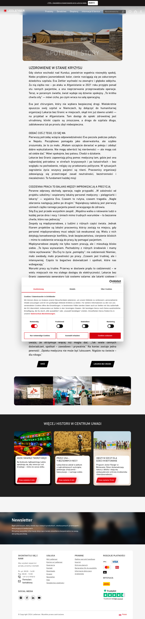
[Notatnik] (130, 11)
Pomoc (140, 8)
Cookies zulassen (105, 336)
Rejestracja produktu (112, 8)
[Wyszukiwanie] (123, 12)
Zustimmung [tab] (38, 289)
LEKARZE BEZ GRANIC (102, 364)
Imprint (78, 562)
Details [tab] (72, 289)
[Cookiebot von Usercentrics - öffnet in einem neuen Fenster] (111, 281)
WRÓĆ (42, 364)
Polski (123, 614)
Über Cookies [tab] (106, 289)
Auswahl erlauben (72, 336)
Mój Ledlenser (52, 559)
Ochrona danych (81, 565)
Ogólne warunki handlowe (85, 559)
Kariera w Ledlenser (54, 562)
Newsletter (50, 577)
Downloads (50, 571)
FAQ (48, 580)
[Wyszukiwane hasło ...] (111, 12)
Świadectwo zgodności (55, 583)
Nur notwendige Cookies (40, 336)
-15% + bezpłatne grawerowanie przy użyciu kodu (67, 3)
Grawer (49, 574)
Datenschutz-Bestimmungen (43, 314)
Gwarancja (125, 8)
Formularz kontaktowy (27, 581)
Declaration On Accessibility (86, 568)
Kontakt (133, 8)
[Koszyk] (135, 11)
